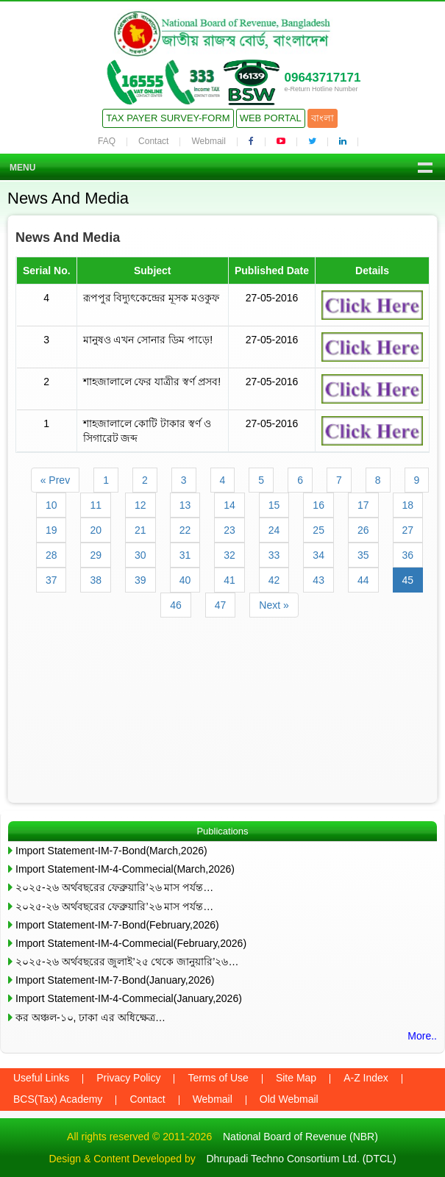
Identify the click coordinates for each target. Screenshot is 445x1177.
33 (274, 555)
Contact (153, 141)
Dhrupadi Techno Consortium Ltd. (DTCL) (301, 1159)
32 (229, 555)
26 (363, 530)
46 (176, 605)
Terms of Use (218, 1078)
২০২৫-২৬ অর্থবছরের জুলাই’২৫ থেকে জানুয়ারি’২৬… (126, 961)
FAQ (106, 141)
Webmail (208, 141)
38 (96, 580)
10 (51, 505)
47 (221, 605)
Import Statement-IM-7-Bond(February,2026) (117, 925)
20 (96, 530)
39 (140, 580)
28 (51, 555)
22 (185, 530)
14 (229, 505)
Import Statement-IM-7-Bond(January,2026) (115, 980)
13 (185, 505)
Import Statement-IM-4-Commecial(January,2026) (128, 998)
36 (408, 555)
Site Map (296, 1078)
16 (318, 505)
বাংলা (322, 118)
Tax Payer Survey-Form (167, 118)
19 (51, 530)
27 (408, 530)
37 (51, 580)
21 (140, 530)
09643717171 (322, 78)
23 (229, 530)
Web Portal (271, 118)
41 (229, 580)
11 (96, 505)
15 (274, 505)
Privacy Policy (128, 1078)
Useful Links (41, 1078)
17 (363, 505)
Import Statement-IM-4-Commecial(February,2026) (130, 943)
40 (185, 580)
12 (140, 505)
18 (408, 505)
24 (274, 530)
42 (274, 580)
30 (140, 555)
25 (318, 530)
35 (363, 555)
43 (318, 580)
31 (185, 555)
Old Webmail (289, 1099)
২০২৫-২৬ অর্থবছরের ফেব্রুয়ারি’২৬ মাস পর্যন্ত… (114, 887)
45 (408, 580)
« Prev (55, 480)
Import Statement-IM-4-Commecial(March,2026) (125, 869)
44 (363, 580)
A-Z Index (365, 1078)
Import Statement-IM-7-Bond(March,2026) (111, 850)
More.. (422, 1036)
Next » (273, 605)
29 (96, 555)
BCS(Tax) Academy (57, 1099)
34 (318, 555)
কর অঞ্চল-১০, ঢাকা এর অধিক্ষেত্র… (90, 1017)
